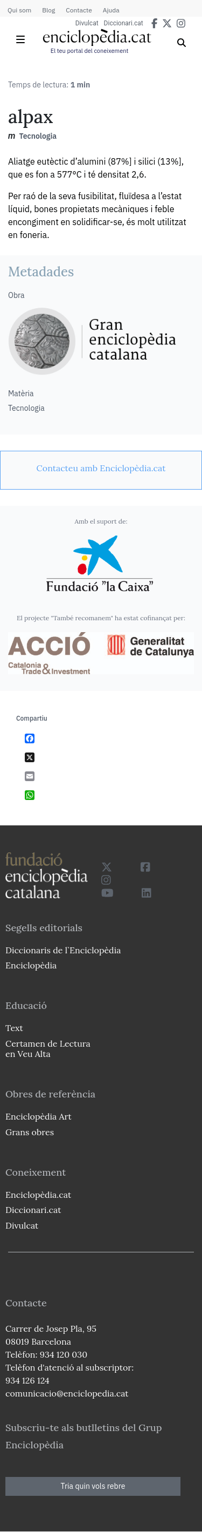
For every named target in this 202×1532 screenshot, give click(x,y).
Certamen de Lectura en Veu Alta (47, 1048)
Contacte (79, 10)
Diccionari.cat (123, 23)
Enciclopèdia (31, 965)
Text (14, 1027)
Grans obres (29, 1132)
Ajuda (111, 10)
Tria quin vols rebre (93, 1486)
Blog (48, 10)
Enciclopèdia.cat (38, 1194)
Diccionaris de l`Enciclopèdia (63, 950)
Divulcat (87, 23)
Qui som (19, 10)
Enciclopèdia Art (38, 1116)
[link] (101, 468)
